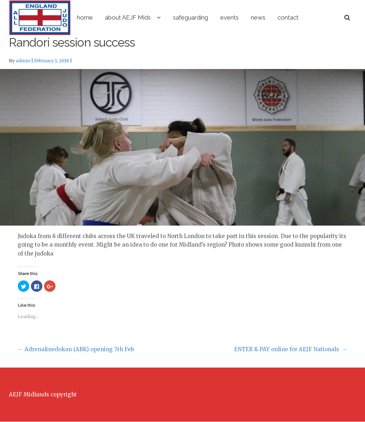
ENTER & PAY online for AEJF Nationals (290, 349)
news (288, 17)
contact (317, 17)
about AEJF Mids (158, 17)
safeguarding (220, 17)
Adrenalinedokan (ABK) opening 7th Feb (76, 349)
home (115, 17)
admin (23, 61)
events (259, 17)
